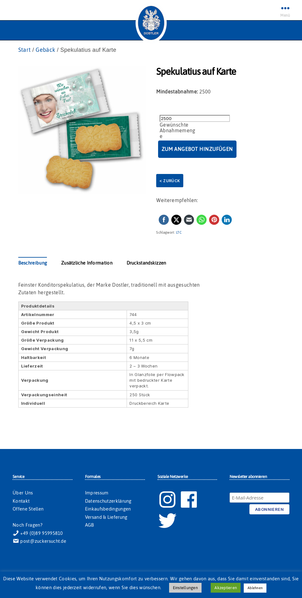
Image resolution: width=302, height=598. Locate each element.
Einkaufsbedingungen (108, 508)
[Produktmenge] (195, 118)
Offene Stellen (28, 508)
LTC (179, 232)
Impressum (97, 492)
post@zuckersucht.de (39, 541)
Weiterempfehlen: (177, 200)
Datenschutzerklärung (108, 501)
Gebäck (45, 49)
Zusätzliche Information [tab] (86, 263)
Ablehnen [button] (255, 588)
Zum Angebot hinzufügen (197, 149)
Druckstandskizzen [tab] (146, 263)
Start (24, 49)
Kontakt (21, 501)
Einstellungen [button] (185, 587)
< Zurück (169, 180)
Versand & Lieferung (106, 517)
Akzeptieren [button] (225, 587)
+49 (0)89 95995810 (38, 533)
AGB (89, 525)
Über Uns (23, 492)
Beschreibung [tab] (32, 263)
